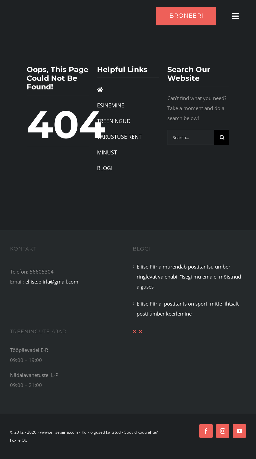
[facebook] (206, 431)
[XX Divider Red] (138, 332)
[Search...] (191, 137)
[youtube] (239, 431)
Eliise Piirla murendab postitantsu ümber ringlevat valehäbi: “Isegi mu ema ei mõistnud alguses (189, 276)
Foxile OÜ (19, 440)
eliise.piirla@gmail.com (51, 281)
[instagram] (222, 431)
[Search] (221, 137)
